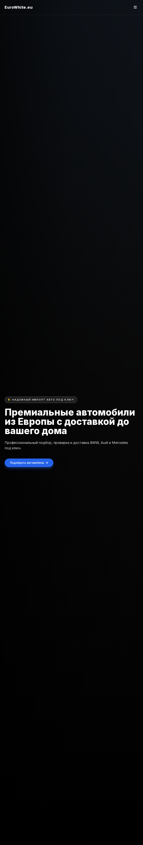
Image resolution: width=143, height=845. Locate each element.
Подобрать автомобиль (29, 462)
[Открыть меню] (135, 7)
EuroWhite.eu (19, 7)
